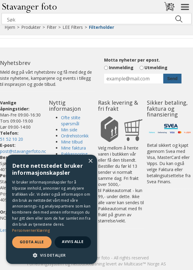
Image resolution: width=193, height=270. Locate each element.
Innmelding (121, 67)
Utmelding (156, 67)
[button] (51, 255)
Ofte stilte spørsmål (70, 121)
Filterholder (101, 27)
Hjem (10, 27)
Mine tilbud (72, 142)
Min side (69, 130)
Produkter (31, 27)
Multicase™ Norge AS (145, 264)
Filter (51, 27)
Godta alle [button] (32, 242)
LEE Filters (73, 27)
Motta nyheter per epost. (132, 60)
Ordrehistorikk (75, 136)
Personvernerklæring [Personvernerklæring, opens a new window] (31, 230)
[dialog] (51, 209)
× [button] (90, 161)
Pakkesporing (74, 154)
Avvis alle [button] (72, 241)
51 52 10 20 (11, 139)
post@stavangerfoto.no (23, 151)
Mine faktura (73, 148)
